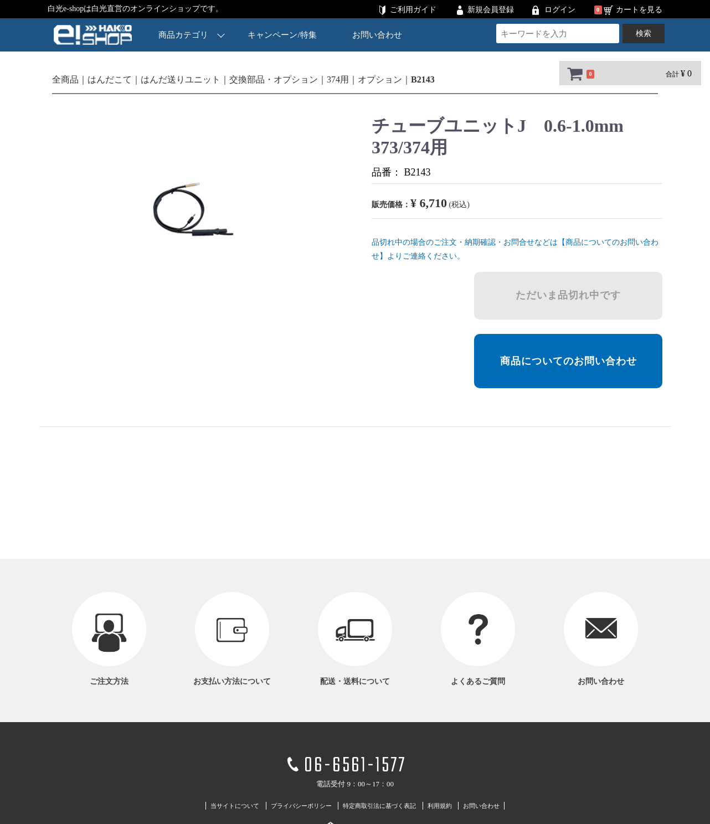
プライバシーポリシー (301, 805)
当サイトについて (234, 805)
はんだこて (110, 79)
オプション (380, 79)
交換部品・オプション (273, 79)
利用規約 (440, 805)
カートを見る (639, 10)
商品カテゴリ (191, 34)
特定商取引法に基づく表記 (379, 805)
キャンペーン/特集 (282, 34)
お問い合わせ (377, 34)
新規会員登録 (490, 10)
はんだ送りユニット (180, 79)
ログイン (559, 10)
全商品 (65, 79)
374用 (338, 79)
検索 (643, 33)
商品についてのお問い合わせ (568, 361)
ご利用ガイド (413, 10)
